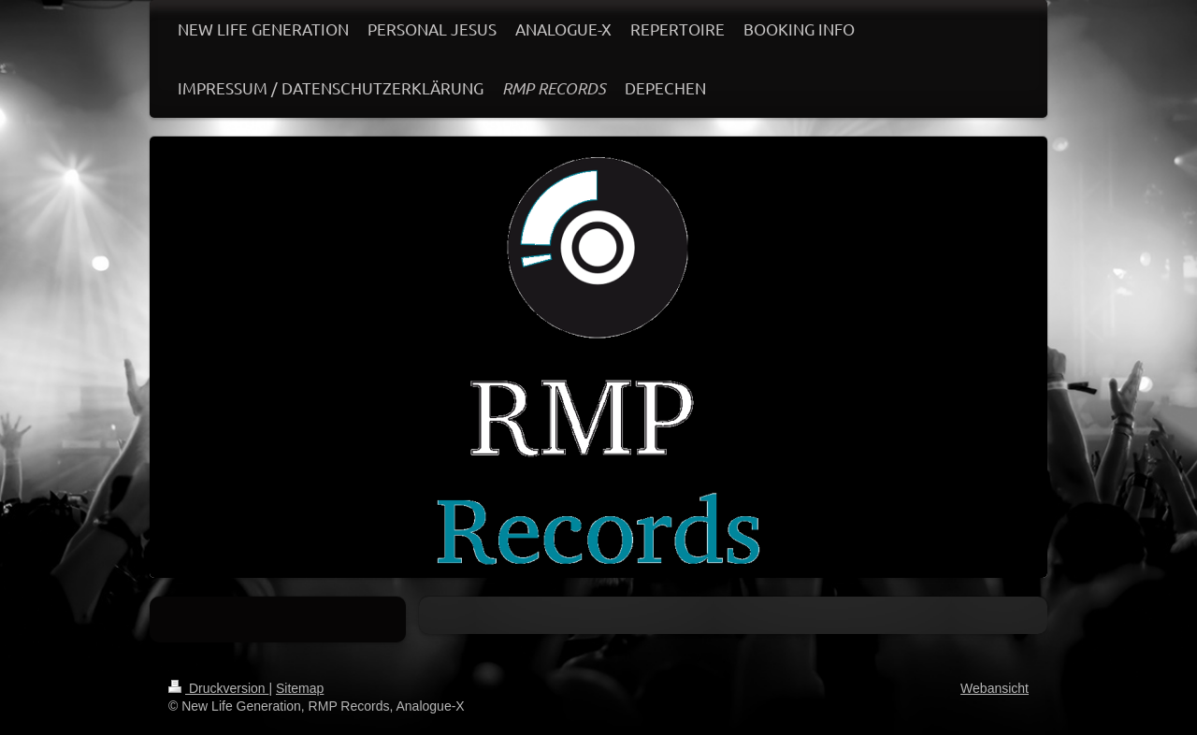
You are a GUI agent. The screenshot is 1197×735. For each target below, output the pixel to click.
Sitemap (300, 688)
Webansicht (994, 688)
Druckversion (218, 688)
